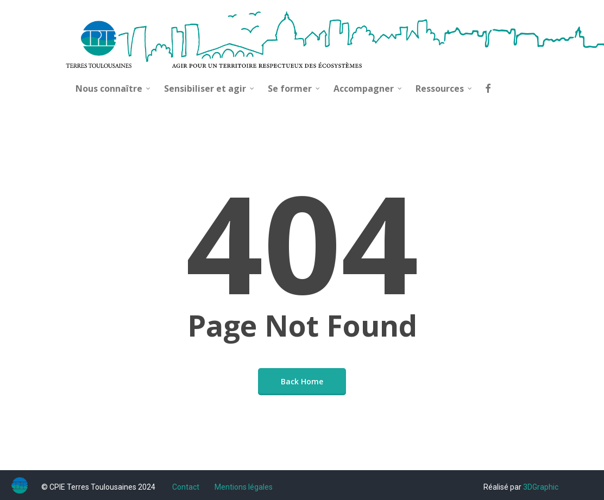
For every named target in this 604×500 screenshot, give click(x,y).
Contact (185, 487)
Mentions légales (244, 487)
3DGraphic (540, 487)
